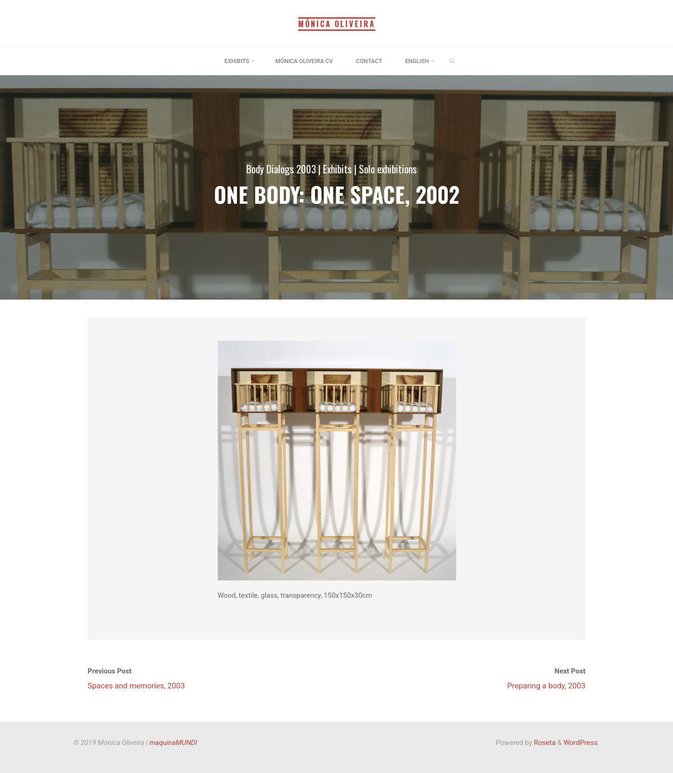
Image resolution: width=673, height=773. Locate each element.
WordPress (581, 742)
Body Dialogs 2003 (281, 168)
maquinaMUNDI (173, 742)
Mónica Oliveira (336, 24)
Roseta (544, 742)
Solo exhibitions (388, 168)
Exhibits (337, 168)
